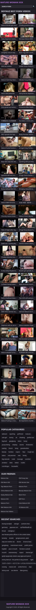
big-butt (4, 441)
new (19, 455)
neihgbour (11, 531)
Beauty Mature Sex (25, 491)
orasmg (4, 567)
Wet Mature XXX (6, 507)
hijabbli (4, 549)
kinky (16, 448)
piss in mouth (13, 549)
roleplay (14, 445)
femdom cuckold (24, 549)
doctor (19, 542)
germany (5, 527)
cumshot (27, 459)
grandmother (25, 448)
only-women (12, 455)
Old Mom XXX (5, 482)
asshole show (25, 524)
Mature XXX (5, 499)
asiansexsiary (13, 552)
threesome (29, 445)
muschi (4, 552)
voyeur (18, 452)
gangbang (12, 441)
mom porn (22, 495)
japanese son (14, 527)
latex (11, 463)
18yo (23, 452)
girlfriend (20, 434)
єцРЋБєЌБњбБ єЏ (25, 527)
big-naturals (5, 459)
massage (20, 459)
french (11, 448)
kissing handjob (7, 524)
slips (30, 567)
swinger (16, 524)
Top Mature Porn (6, 486)
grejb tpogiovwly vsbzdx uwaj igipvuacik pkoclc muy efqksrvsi (16, 556)
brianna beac (27, 542)
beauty (4, 452)
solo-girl (4, 437)
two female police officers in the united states (16, 534)
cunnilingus (5, 466)
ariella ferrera (22, 567)
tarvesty (4, 538)
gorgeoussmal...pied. (22, 538)
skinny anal (5, 570)
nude (13, 459)
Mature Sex (4, 478)
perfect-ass (30, 437)
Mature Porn (5, 503)
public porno (28, 545)
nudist (23, 463)
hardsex (10, 452)
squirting (12, 434)
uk (16, 437)
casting (4, 448)
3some (21, 445)
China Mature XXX (7, 491)
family (25, 455)
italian (17, 463)
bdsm (19, 441)
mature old (12, 567)
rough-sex (31, 452)
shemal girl (29, 552)
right (31, 560)
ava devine (14, 570)
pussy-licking (6, 445)
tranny (11, 437)
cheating (22, 437)
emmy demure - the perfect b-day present (15, 560)
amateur (4, 463)
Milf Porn (22, 499)
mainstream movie (16, 545)
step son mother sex (8, 542)
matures (28, 434)
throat (4, 531)
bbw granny (24, 570)
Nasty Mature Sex (7, 495)
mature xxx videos (7, 511)
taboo (4, 455)
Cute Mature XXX (24, 503)
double (11, 538)
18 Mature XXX (23, 507)
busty (25, 441)
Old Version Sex (24, 482)
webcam (4, 434)
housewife (14, 466)
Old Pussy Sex (23, 478)
